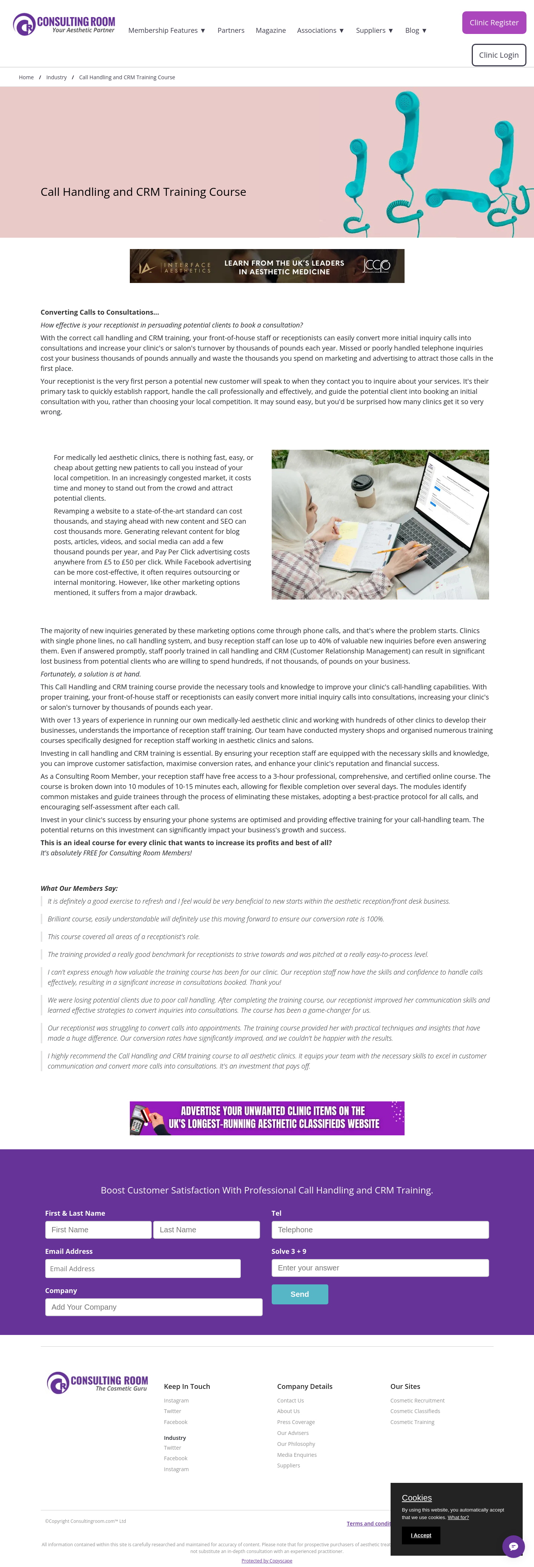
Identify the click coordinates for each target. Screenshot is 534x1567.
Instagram (176, 1401)
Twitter (173, 1411)
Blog (416, 30)
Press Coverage (296, 1422)
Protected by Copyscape (267, 1561)
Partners (231, 30)
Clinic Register (494, 22)
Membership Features (167, 30)
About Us (288, 1411)
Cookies (417, 1498)
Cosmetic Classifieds (415, 1411)
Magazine (271, 30)
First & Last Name (75, 1213)
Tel (277, 1213)
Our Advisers (293, 1433)
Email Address (69, 1251)
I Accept (421, 1535)
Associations (321, 30)
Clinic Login (499, 55)
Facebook (176, 1422)
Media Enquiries (297, 1455)
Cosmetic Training (413, 1422)
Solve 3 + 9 (289, 1251)
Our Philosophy (296, 1444)
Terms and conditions (374, 1523)
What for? (458, 1517)
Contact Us (290, 1401)
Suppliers (375, 30)
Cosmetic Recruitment (418, 1401)
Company (61, 1290)
